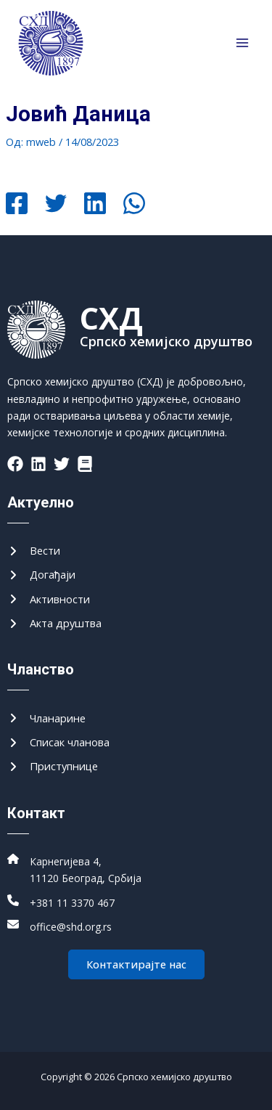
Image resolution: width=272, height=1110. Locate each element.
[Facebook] (17, 204)
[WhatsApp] (134, 204)
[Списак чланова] (58, 742)
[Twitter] (56, 204)
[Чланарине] (46, 718)
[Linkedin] (95, 204)
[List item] (15, 464)
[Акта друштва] (54, 623)
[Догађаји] (41, 574)
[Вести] (33, 550)
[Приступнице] (52, 766)
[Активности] (48, 599)
